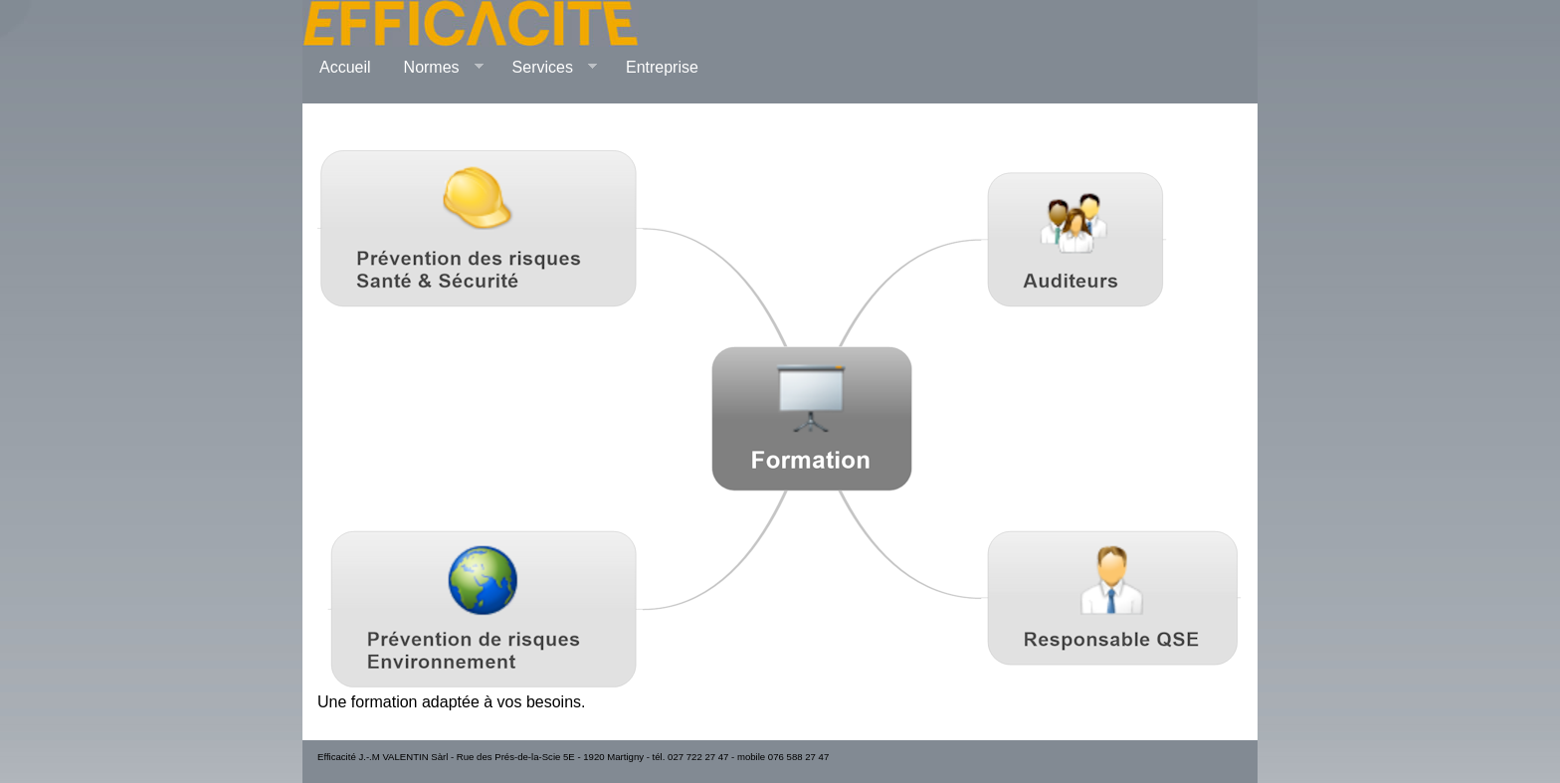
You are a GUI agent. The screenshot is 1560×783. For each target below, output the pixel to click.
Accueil (345, 67)
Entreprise (662, 67)
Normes (435, 68)
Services (546, 68)
